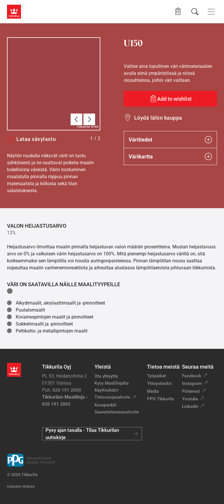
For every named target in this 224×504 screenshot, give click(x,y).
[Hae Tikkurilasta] (194, 11)
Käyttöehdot (106, 390)
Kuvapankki (105, 405)
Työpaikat (156, 376)
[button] (178, 11)
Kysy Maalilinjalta (111, 383)
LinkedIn (190, 406)
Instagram (192, 383)
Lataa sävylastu (31, 139)
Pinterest (191, 391)
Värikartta (170, 156)
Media (153, 391)
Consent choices (21, 486)
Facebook (191, 376)
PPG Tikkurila (160, 399)
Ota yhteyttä (106, 376)
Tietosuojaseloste (112, 397)
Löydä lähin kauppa (158, 118)
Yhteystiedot (159, 383)
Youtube (190, 399)
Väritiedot (170, 139)
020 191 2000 (66, 390)
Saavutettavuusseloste (116, 412)
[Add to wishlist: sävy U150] (170, 99)
